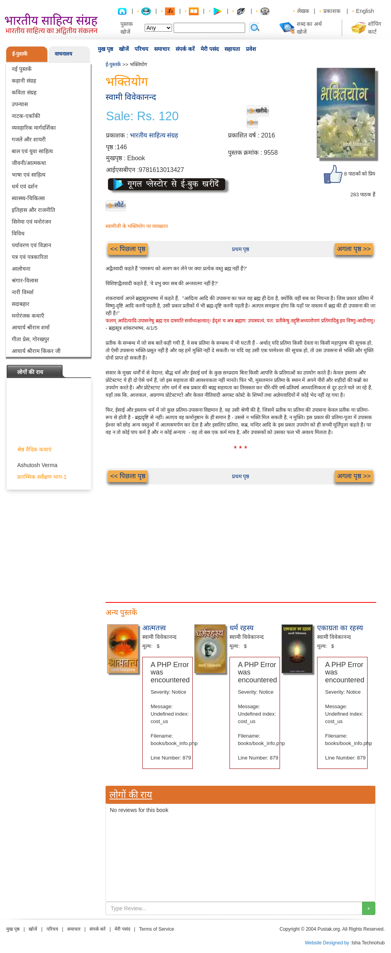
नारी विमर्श (23, 292)
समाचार (162, 49)
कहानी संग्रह (24, 81)
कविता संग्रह (24, 92)
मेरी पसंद (210, 49)
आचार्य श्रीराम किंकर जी (36, 351)
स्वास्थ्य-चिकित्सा (28, 198)
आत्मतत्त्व (154, 628)
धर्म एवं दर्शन (25, 186)
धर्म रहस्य (241, 628)
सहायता (232, 49)
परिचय (141, 49)
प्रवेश (251, 49)
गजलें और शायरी (29, 139)
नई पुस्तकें (22, 69)
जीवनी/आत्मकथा (29, 163)
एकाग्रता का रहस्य (340, 628)
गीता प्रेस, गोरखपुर (30, 339)
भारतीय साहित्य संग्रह (154, 135)
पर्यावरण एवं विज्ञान (31, 245)
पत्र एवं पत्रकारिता (30, 257)
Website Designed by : (328, 943)
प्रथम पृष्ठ (240, 249)
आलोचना (21, 269)
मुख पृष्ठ (105, 49)
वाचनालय (63, 54)
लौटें (119, 204)
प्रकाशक (332, 11)
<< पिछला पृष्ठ (127, 249)
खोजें (124, 49)
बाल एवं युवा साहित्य (32, 151)
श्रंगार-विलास (25, 280)
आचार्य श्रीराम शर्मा (31, 327)
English (365, 11)
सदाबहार (20, 304)
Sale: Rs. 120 (142, 116)
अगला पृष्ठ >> (354, 249)
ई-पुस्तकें (19, 54)
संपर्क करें (185, 49)
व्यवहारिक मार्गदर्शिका (34, 128)
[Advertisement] (240, 539)
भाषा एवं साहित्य (28, 175)
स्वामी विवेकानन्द (131, 96)
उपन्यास (20, 104)
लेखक (303, 11)
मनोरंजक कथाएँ (28, 316)
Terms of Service (156, 929)
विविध (18, 233)
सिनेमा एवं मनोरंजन (31, 222)
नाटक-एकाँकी (26, 116)
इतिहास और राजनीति (33, 210)
